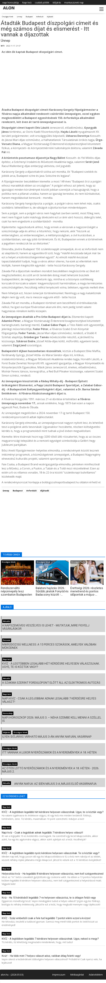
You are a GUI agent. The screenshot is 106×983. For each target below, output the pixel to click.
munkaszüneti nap (74, 2)
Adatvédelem (96, 974)
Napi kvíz (27, 2)
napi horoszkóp (10, 2)
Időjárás (57, 2)
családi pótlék (42, 2)
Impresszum (58, 974)
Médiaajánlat (77, 974)
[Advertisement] (53, 81)
